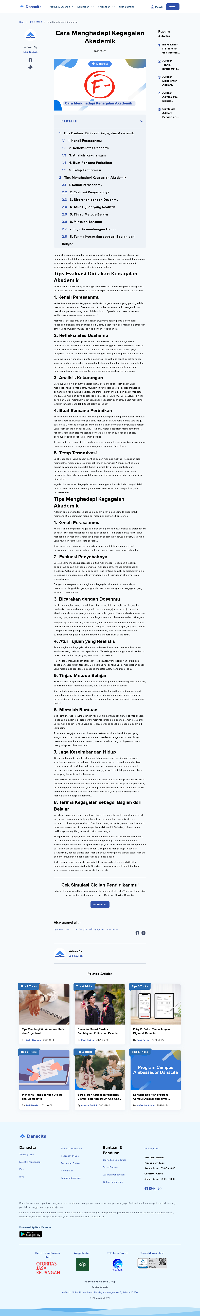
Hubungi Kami (152, 1148)
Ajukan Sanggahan (113, 1182)
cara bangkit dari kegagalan (89, 929)
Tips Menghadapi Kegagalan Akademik (95, 178)
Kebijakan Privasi (70, 1155)
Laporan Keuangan (71, 1178)
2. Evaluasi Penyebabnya (89, 192)
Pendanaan (67, 1170)
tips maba (112, 929)
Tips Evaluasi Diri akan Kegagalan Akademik (99, 133)
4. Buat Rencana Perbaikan (90, 163)
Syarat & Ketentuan (71, 1148)
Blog (21, 22)
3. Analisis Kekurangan (87, 155)
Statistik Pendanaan (30, 1162)
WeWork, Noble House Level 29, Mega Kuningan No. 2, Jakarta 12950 (100, 1292)
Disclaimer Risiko (70, 1163)
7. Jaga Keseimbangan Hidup (92, 229)
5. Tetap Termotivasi (85, 170)
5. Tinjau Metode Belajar (89, 214)
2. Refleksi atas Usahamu (89, 148)
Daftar (172, 6)
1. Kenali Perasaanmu (85, 141)
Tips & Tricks (35, 21)
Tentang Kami (26, 1154)
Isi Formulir (100, 904)
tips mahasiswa (62, 929)
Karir (21, 1169)
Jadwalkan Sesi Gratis (114, 1160)
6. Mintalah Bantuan (86, 222)
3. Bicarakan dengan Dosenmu (94, 200)
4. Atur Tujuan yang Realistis (92, 207)
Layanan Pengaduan (114, 1174)
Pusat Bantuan (126, 6)
